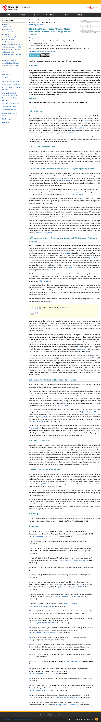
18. (30, 678)
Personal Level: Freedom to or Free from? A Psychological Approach (12, 87)
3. (29, 548)
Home (7, 15)
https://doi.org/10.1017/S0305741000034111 (67, 697)
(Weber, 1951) (81, 349)
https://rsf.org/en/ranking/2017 (73, 661)
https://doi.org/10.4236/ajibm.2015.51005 (42, 690)
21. (30, 702)
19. (30, 685)
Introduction (6, 78)
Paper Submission (8, 39)
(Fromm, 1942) (78, 194)
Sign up (68, 719)
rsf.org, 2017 (86, 121)
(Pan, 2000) (49, 398)
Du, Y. (32, 548)
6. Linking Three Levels (39, 440)
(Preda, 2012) (51, 270)
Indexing (5, 24)
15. (30, 654)
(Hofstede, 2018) (45, 281)
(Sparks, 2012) (34, 428)
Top (3, 71)
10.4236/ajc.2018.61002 (36, 25)
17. (30, 669)
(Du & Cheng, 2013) (67, 133)
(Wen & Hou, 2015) (65, 253)
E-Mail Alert (7, 719)
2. (29, 541)
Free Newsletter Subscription (12, 44)
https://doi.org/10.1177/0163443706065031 (42, 623)
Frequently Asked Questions (11, 54)
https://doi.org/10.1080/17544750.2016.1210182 (44, 536)
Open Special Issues (9, 60)
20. (30, 695)
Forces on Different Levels (10, 81)
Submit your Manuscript (83, 719)
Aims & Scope (7, 29)
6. (29, 575)
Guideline (5, 34)
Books (36, 15)
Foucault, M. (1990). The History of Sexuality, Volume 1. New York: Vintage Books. (56, 567)
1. (29, 531)
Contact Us (58, 715)
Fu (31, 582)
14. (30, 644)
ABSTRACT (34, 66)
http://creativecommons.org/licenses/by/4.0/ (42, 51)
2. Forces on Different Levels (42, 147)
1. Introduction (35, 111)
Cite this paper (35, 514)
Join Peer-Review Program (23, 719)
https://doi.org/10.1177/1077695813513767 (65, 705)
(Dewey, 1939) (42, 484)
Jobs (94, 15)
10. (30, 611)
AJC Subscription (8, 42)
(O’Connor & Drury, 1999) (44, 233)
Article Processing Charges (11, 37)
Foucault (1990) (95, 447)
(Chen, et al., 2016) (62, 405)
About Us (80, 15)
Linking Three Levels (9, 109)
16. (30, 661)
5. (29, 567)
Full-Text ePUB (85, 27)
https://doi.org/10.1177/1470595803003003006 (73, 560)
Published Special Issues (10, 63)
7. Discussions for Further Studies (44, 469)
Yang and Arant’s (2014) (64, 180)
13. (30, 637)
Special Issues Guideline (10, 65)
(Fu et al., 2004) (94, 258)
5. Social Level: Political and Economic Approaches (52, 380)
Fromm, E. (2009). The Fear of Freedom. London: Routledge (50, 575)
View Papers (6, 27)
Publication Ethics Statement (11, 49)
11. (30, 618)
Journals (22, 15)
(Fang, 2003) (73, 267)
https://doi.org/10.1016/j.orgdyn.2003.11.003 (71, 587)
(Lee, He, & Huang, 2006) (37, 421)
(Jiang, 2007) (42, 417)
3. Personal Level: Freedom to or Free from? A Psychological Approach (61, 169)
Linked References (86, 30)
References (34, 526)
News (66, 15)
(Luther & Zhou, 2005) (89, 412)
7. (29, 582)
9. (29, 604)
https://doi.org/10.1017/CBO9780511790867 (69, 596)
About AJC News (8, 52)
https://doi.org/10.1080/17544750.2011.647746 (43, 673)
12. (30, 628)
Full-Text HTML (85, 25)
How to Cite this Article (88, 32)
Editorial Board (7, 32)
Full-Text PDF (85, 22)
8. (29, 594)
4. (29, 558)
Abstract (83, 20)
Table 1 (40, 274)
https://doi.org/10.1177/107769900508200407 (43, 632)
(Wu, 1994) (80, 396)
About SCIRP (46, 715)
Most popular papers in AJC (11, 47)
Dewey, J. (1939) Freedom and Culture (43, 541)
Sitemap (53, 715)
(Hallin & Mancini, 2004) (78, 128)
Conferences (51, 15)
